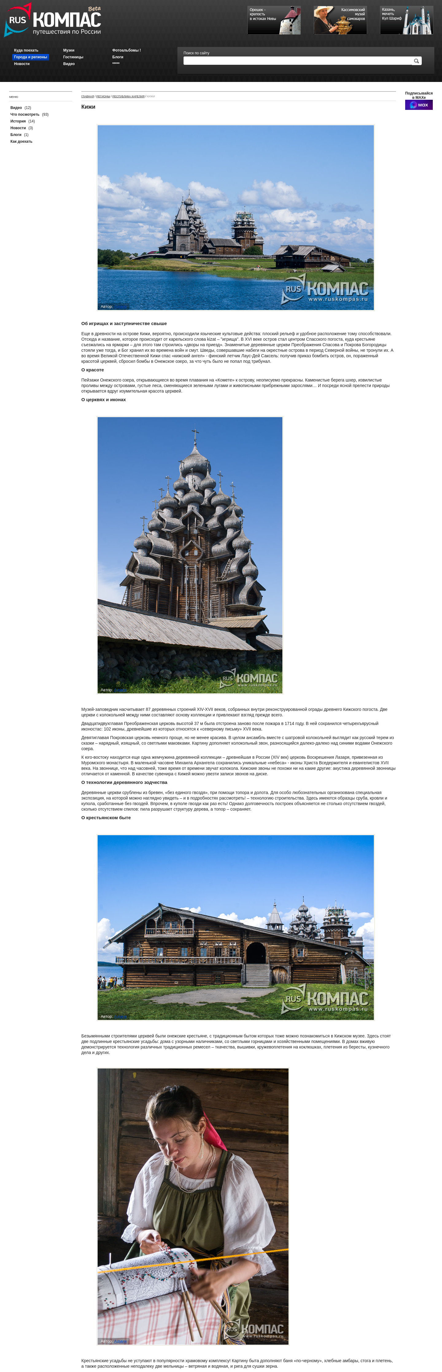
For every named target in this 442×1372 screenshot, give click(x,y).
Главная (87, 96)
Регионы (103, 96)
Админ (120, 306)
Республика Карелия (128, 96)
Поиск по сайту (196, 53)
